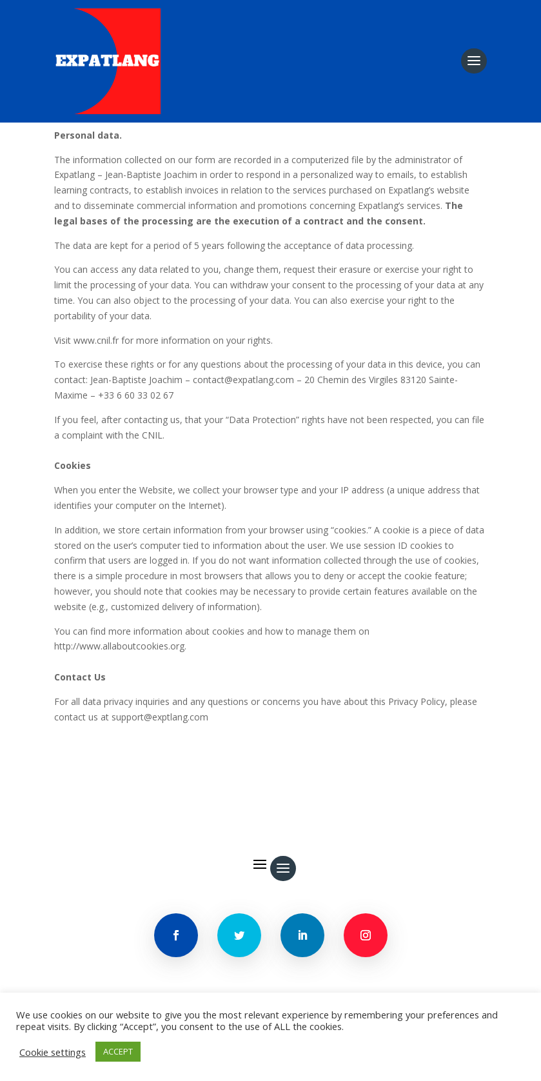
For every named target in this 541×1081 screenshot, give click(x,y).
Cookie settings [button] (52, 1052)
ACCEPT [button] (118, 1051)
